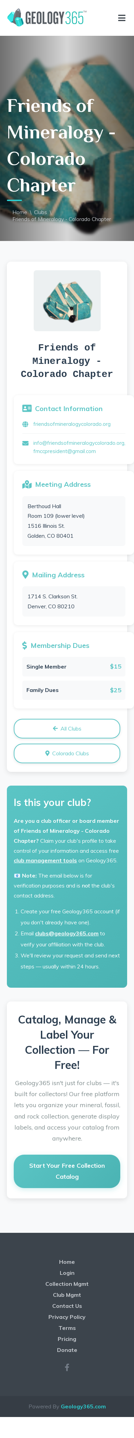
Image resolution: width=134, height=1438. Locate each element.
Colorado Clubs (67, 753)
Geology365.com (83, 1406)
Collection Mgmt (67, 1283)
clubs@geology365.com (67, 933)
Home (19, 212)
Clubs (40, 212)
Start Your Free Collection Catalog (67, 1171)
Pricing (67, 1338)
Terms (67, 1327)
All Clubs (67, 728)
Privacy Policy (67, 1316)
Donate (67, 1349)
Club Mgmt (67, 1294)
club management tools (45, 860)
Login (67, 1272)
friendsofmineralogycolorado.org (72, 424)
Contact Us (67, 1305)
